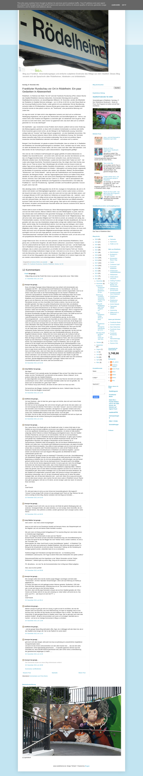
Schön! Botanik (114, 304)
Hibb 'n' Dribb (113, 421)
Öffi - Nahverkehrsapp (115, 337)
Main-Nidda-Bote (115, 327)
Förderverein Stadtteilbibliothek (115, 271)
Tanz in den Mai (108, 163)
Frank (26, 273)
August (98, 349)
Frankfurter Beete (115, 322)
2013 (96, 273)
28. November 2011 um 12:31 (34, 419)
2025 (96, 242)
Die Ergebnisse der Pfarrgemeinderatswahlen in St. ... (100, 326)
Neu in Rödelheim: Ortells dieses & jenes (100, 316)
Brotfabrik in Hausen (113, 255)
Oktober (99, 342)
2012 (96, 276)
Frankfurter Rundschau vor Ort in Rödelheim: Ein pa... (100, 289)
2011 (96, 278)
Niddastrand (113, 274)
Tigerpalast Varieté (113, 307)
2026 (96, 239)
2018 (96, 260)
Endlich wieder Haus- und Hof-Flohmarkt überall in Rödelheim (111, 178)
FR (28, 264)
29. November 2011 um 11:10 (34, 633)
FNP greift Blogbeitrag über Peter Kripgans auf (100, 307)
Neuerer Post (27, 673)
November (99, 283)
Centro (112, 262)
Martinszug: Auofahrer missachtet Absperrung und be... (100, 298)
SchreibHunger (114, 424)
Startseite (55, 673)
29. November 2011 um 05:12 (34, 600)
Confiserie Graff (115, 264)
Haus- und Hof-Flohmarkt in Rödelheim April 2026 (112, 138)
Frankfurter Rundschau (36, 264)
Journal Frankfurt (115, 324)
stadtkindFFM (113, 412)
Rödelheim (51, 264)
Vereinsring (113, 310)
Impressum (113, 242)
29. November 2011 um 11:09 (34, 620)
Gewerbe (45, 264)
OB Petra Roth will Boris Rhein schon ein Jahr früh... (100, 336)
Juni (97, 354)
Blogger (87, 766)
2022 (96, 250)
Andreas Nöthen (114, 365)
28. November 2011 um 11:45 (34, 393)
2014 (96, 271)
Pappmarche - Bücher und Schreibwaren (114, 284)
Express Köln (114, 343)
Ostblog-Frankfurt (115, 281)
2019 (96, 258)
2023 (96, 247)
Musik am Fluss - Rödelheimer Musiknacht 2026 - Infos (111, 150)
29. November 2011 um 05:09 (34, 570)
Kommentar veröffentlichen (33, 669)
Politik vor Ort (114, 244)
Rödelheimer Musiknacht (114, 301)
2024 (96, 244)
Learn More (116, 5)
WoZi (114, 372)
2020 (96, 255)
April (97, 360)
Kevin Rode (115, 369)
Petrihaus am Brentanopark (114, 289)
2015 (96, 268)
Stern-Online (114, 341)
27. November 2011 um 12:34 (34, 278)
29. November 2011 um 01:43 (34, 497)
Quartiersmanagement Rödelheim (115, 293)
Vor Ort (61, 264)
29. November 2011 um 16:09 (34, 665)
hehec (114, 374)
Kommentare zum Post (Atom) (39, 676)
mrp (113, 380)
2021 (96, 252)
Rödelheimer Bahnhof (114, 297)
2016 (96, 265)
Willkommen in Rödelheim (114, 313)
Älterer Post (81, 673)
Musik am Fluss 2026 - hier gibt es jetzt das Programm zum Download (112, 193)
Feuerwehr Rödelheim (113, 267)
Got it (124, 5)
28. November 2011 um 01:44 (34, 363)
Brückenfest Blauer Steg (113, 259)
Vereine (57, 264)
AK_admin (115, 362)
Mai (97, 357)
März (98, 362)
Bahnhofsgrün (114, 252)
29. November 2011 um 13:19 (34, 654)
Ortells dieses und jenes (114, 277)
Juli (97, 352)
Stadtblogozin (113, 391)
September (99, 345)
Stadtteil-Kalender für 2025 (103, 97)
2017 (96, 263)
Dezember (99, 281)
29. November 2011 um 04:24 (34, 514)
